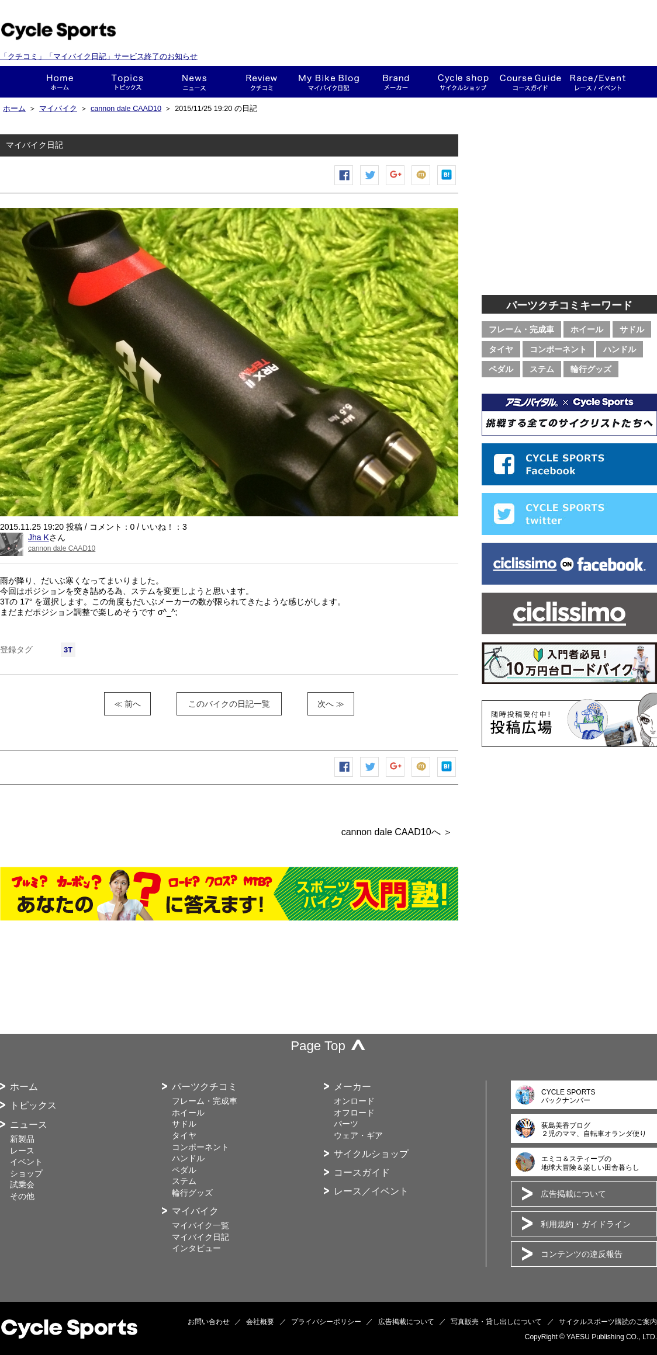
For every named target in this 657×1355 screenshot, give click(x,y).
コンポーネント (558, 349)
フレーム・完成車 (521, 329)
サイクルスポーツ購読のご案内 (608, 1322)
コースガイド (530, 82)
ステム (542, 369)
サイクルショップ (371, 1154)
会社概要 (260, 1322)
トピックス (127, 82)
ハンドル (619, 349)
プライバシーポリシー (326, 1322)
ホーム (60, 82)
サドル (632, 329)
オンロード (354, 1101)
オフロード (354, 1112)
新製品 (22, 1139)
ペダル (501, 369)
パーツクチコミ (204, 1087)
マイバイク (58, 109)
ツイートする (370, 776)
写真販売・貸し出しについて (496, 1322)
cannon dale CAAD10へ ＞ (396, 832)
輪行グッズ (590, 369)
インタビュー (196, 1248)
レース (22, 1150)
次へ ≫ (330, 703)
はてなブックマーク (447, 776)
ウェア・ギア (358, 1135)
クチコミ (261, 82)
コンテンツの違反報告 (582, 1254)
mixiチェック (421, 776)
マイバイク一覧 (200, 1225)
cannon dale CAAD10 (126, 109)
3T (68, 649)
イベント (26, 1161)
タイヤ (501, 349)
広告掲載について (573, 1193)
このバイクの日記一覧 (229, 703)
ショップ (463, 82)
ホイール (586, 329)
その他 (22, 1196)
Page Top (318, 1045)
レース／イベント (371, 1191)
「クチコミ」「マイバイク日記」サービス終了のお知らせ (99, 56)
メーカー (396, 82)
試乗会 (22, 1184)
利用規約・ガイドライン (586, 1224)
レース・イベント (597, 82)
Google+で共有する (396, 776)
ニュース (194, 82)
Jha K (38, 537)
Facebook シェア (344, 776)
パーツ (346, 1123)
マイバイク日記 (200, 1237)
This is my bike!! (328, 82)
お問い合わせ (209, 1322)
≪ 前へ (127, 703)
